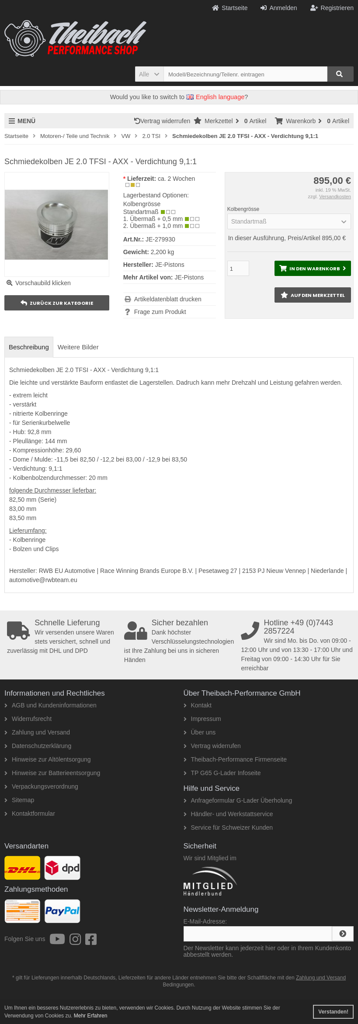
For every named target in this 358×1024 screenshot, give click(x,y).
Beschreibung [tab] (29, 347)
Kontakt (198, 705)
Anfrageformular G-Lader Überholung (238, 800)
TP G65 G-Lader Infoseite (222, 772)
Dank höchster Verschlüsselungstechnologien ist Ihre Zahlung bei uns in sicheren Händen (180, 641)
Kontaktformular (29, 813)
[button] (149, 74)
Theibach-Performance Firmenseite (235, 759)
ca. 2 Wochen (176, 178)
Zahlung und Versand (37, 732)
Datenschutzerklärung (37, 745)
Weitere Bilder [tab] (78, 347)
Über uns (200, 732)
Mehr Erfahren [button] (91, 1016)
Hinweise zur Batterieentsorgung (52, 772)
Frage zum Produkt (160, 311)
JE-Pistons (189, 277)
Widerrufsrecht (28, 718)
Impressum (202, 718)
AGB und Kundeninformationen (50, 705)
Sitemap (19, 799)
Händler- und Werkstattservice (228, 813)
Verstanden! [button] (333, 1012)
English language (215, 96)
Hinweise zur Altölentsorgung (47, 759)
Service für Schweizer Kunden (228, 827)
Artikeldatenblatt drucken (168, 299)
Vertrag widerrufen (164, 120)
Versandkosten (335, 196)
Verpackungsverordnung (41, 786)
